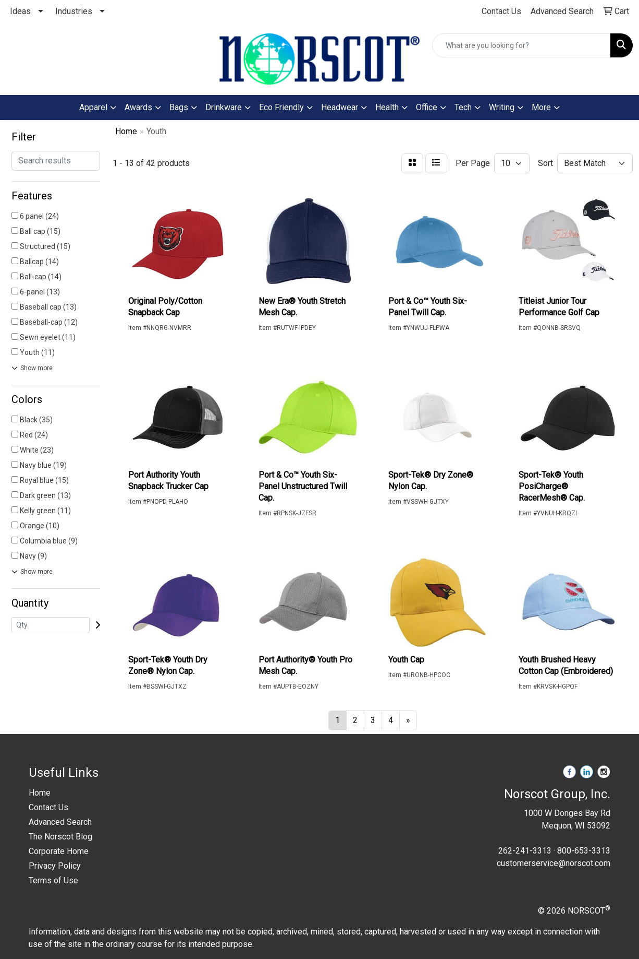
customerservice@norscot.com (553, 863)
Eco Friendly (281, 107)
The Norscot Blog (60, 837)
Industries (73, 11)
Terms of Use (53, 880)
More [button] (541, 107)
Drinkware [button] (223, 107)
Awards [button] (138, 107)
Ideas (20, 11)
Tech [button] (463, 107)
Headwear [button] (339, 107)
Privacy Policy (55, 866)
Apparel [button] (93, 107)
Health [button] (387, 107)
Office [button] (426, 107)
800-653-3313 (583, 851)
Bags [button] (178, 107)
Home (40, 793)
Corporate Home (59, 851)
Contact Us (48, 807)
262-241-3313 (524, 851)
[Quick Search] (521, 45)
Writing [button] (501, 107)
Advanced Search (60, 822)
